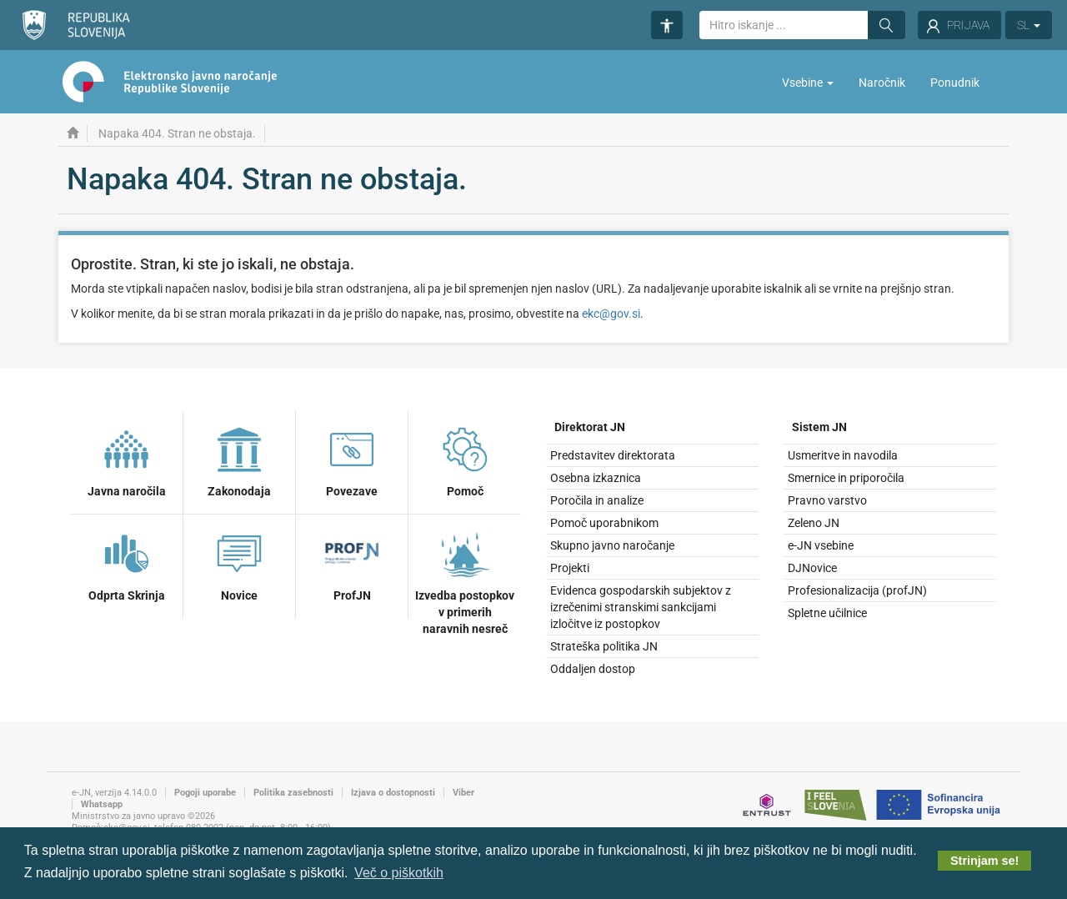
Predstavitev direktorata (612, 455)
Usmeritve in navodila (843, 455)
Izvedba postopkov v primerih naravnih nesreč (464, 580)
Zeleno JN (813, 523)
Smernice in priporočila (846, 478)
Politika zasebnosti (293, 792)
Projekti (569, 568)
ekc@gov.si (611, 313)
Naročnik (882, 82)
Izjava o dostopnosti (393, 792)
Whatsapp (102, 804)
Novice (239, 563)
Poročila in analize (597, 500)
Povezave (351, 459)
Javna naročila (127, 459)
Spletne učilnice (827, 613)
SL (1028, 25)
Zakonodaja (239, 459)
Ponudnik (954, 82)
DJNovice (812, 568)
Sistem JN (819, 427)
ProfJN (351, 563)
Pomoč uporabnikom (604, 523)
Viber (463, 792)
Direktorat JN (589, 427)
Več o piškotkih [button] (398, 873)
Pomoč (465, 459)
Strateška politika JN (604, 646)
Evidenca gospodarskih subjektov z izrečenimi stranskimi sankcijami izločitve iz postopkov (640, 607)
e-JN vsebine (821, 545)
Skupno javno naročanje (612, 545)
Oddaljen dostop (592, 669)
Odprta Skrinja (126, 563)
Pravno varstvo (827, 500)
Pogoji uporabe (205, 792)
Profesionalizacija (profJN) (857, 590)
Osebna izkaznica (595, 478)
